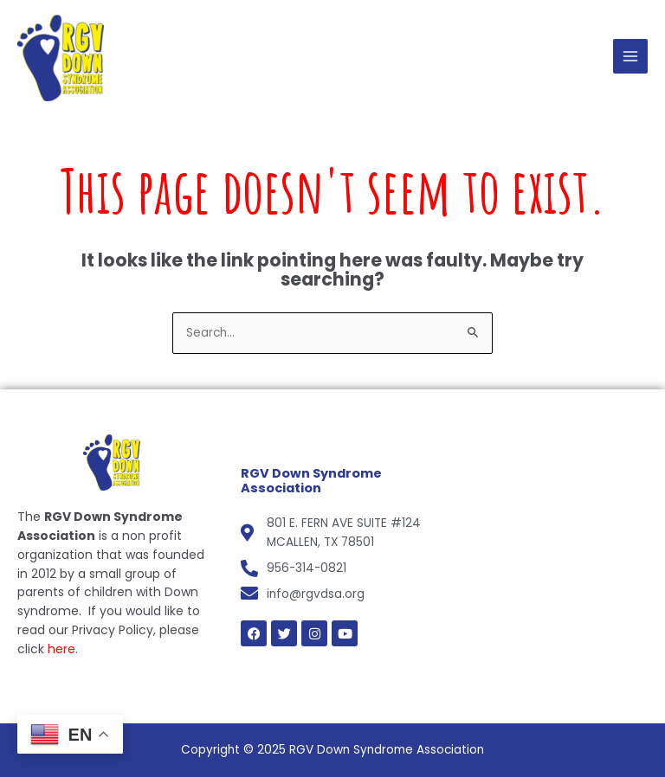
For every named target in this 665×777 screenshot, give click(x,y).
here (61, 649)
